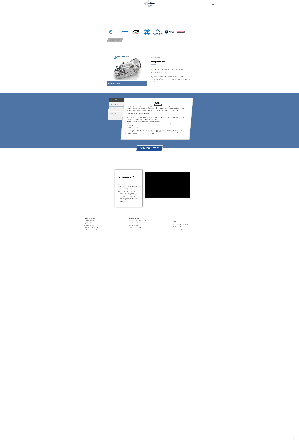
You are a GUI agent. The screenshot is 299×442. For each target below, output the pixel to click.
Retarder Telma (177, 229)
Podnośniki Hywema (178, 226)
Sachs (174, 221)
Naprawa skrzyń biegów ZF (180, 224)
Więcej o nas (114, 83)
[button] (110, 68)
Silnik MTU (176, 219)
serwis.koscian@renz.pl (134, 225)
